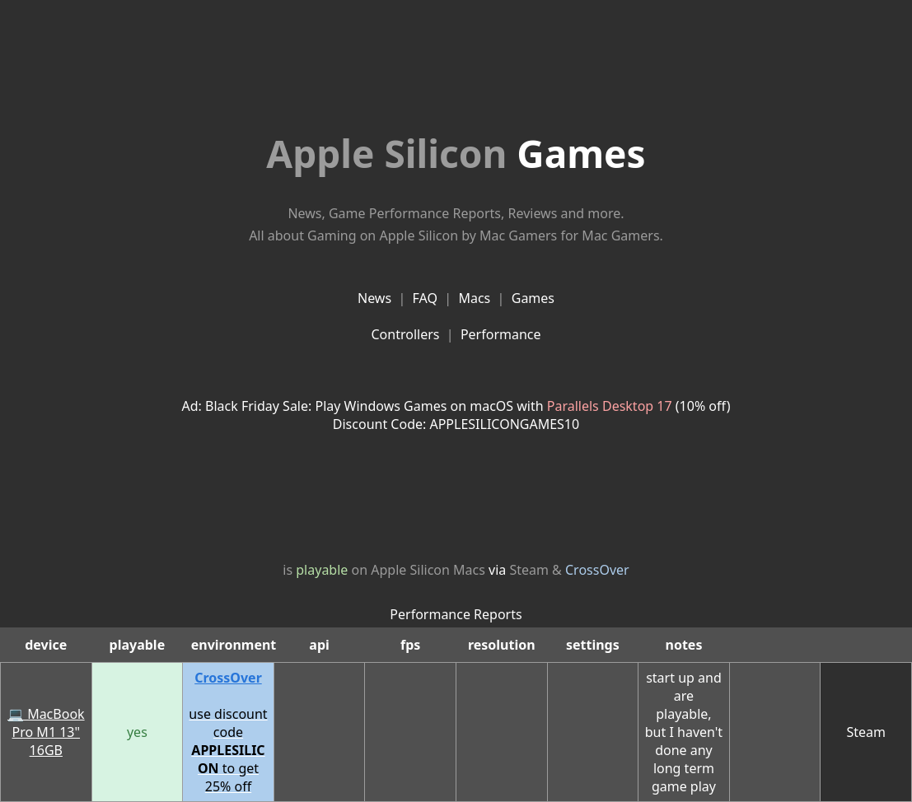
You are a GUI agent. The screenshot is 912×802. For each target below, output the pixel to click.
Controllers (405, 334)
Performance (501, 334)
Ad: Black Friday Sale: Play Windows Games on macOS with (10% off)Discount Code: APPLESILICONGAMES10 (456, 415)
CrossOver (597, 570)
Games (455, 153)
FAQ (425, 298)
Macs (474, 298)
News (374, 298)
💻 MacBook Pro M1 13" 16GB (46, 732)
